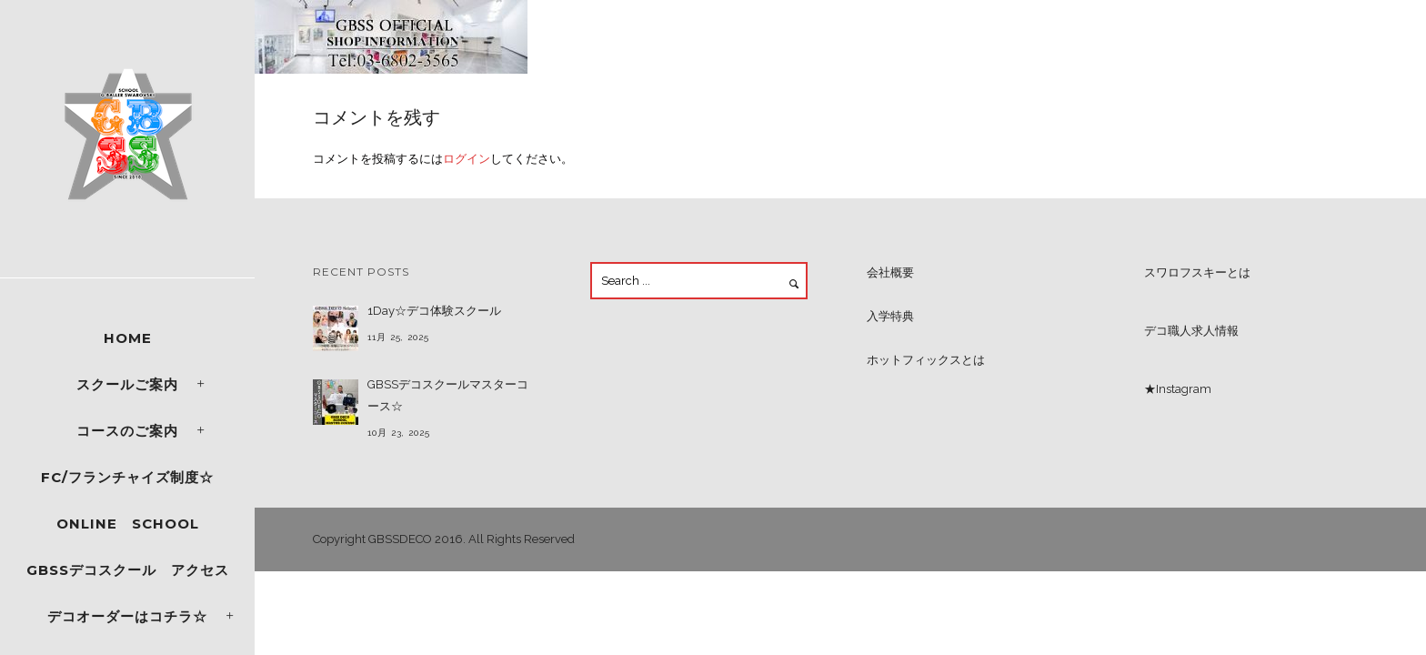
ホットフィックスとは (926, 360)
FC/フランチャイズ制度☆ (127, 477)
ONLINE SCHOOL (127, 523)
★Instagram (1177, 389)
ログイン (466, 159)
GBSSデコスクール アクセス (127, 570)
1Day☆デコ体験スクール (434, 310)
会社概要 (890, 272)
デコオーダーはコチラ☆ (127, 616)
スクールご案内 (127, 384)
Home (128, 338)
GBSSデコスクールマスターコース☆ (447, 395)
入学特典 (890, 316)
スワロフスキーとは (1197, 272)
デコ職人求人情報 (1191, 331)
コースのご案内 (127, 430)
